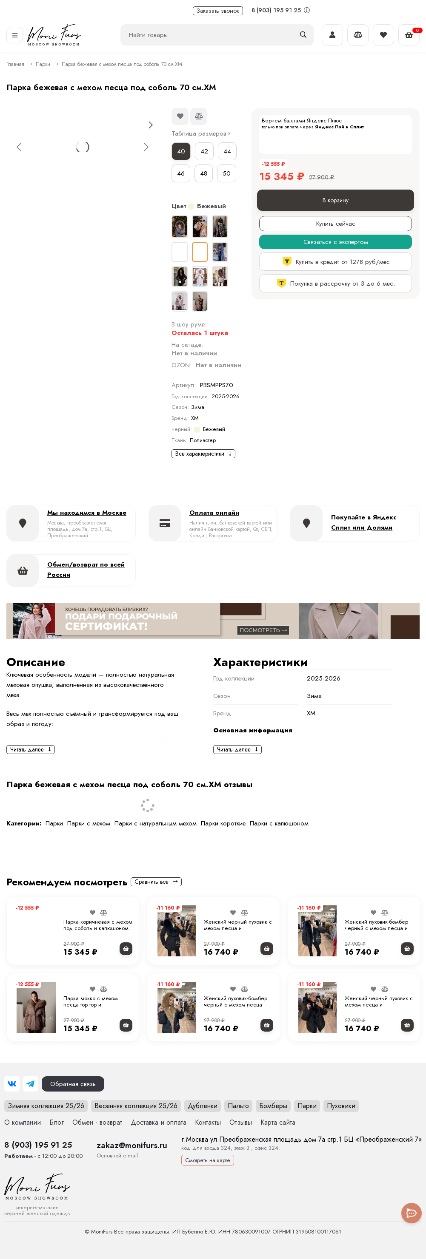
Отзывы (240, 1122)
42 (204, 151)
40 (181, 151)
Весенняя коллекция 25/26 (135, 1106)
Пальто (238, 1106)
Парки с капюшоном (279, 823)
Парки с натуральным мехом (155, 823)
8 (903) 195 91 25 (281, 10)
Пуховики (341, 1106)
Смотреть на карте (207, 1160)
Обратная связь (73, 1084)
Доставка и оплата (158, 1122)
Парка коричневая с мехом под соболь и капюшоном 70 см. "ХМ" (97, 928)
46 (181, 173)
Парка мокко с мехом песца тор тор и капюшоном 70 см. (90, 1004)
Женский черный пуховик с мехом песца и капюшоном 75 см (238, 928)
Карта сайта (277, 1122)
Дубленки (202, 1106)
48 (203, 173)
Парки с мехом (88, 823)
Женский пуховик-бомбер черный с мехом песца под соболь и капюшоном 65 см (236, 1008)
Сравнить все (156, 881)
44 (227, 151)
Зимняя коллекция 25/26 (46, 1106)
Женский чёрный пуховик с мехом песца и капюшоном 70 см (379, 1004)
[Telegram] (30, 1084)
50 (227, 173)
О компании (22, 1122)
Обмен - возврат (97, 1122)
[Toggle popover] (411, 1213)
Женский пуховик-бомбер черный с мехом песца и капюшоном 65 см (376, 928)
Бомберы (273, 1106)
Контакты (208, 1122)
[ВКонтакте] (12, 1084)
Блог (56, 1122)
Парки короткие (223, 823)
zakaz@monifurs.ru (132, 1145)
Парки (43, 64)
